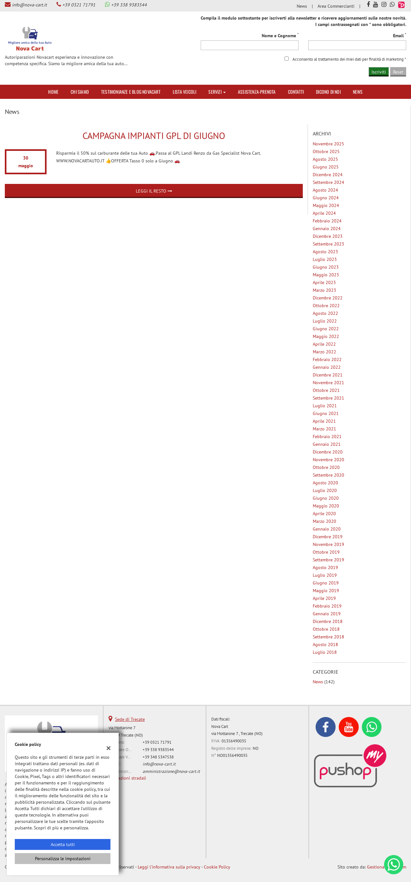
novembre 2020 (328, 460)
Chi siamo (80, 91)
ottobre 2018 (326, 629)
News (302, 6)
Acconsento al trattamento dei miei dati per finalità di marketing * (349, 59)
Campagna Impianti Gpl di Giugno (154, 136)
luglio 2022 (325, 321)
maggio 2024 (326, 205)
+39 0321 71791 (78, 5)
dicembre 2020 (328, 452)
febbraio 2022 (327, 359)
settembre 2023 (328, 244)
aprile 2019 (324, 598)
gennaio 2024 (327, 228)
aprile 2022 (324, 344)
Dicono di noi (328, 91)
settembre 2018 (328, 637)
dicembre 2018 (328, 621)
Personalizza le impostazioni (63, 858)
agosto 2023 (325, 252)
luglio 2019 (325, 575)
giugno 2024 (326, 198)
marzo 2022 (324, 352)
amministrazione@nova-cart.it (171, 771)
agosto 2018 (325, 644)
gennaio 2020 (327, 529)
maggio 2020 (326, 506)
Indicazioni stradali (127, 778)
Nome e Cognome (280, 35)
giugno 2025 (326, 167)
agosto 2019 (325, 567)
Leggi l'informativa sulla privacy (169, 867)
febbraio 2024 (327, 221)
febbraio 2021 (327, 436)
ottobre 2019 (326, 552)
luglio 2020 (325, 490)
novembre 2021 (328, 382)
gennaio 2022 (327, 367)
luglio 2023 (325, 259)
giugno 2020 (326, 498)
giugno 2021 (326, 413)
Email (399, 35)
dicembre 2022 (328, 298)
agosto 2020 (325, 483)
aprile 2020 (324, 513)
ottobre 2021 (326, 390)
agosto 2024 (325, 190)
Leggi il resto (154, 191)
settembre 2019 (328, 560)
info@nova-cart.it (29, 5)
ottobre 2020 (326, 467)
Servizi (217, 91)
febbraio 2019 (327, 606)
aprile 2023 (324, 282)
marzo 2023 (324, 290)
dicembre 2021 (328, 375)
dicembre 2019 (328, 537)
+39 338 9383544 (129, 5)
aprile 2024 (324, 213)
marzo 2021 (324, 429)
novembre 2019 (328, 544)
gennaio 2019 (327, 614)
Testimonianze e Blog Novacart (131, 91)
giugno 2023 (326, 267)
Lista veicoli (185, 91)
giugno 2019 (326, 583)
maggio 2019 (326, 590)
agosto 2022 (325, 313)
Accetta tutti (63, 844)
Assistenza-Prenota (257, 91)
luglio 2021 (325, 406)
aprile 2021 (324, 421)
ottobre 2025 (326, 151)
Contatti (296, 91)
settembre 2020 (328, 475)
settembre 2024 (328, 182)
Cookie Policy (217, 867)
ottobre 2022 (326, 305)
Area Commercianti (336, 6)
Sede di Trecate (130, 719)
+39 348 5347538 (158, 757)
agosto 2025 (325, 159)
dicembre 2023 (328, 236)
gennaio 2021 (327, 444)
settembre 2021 (328, 398)
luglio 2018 (325, 652)
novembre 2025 (328, 144)
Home (53, 91)
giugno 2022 (326, 329)
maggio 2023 (326, 275)
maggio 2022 (326, 336)
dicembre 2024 (328, 174)
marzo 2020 (324, 521)
